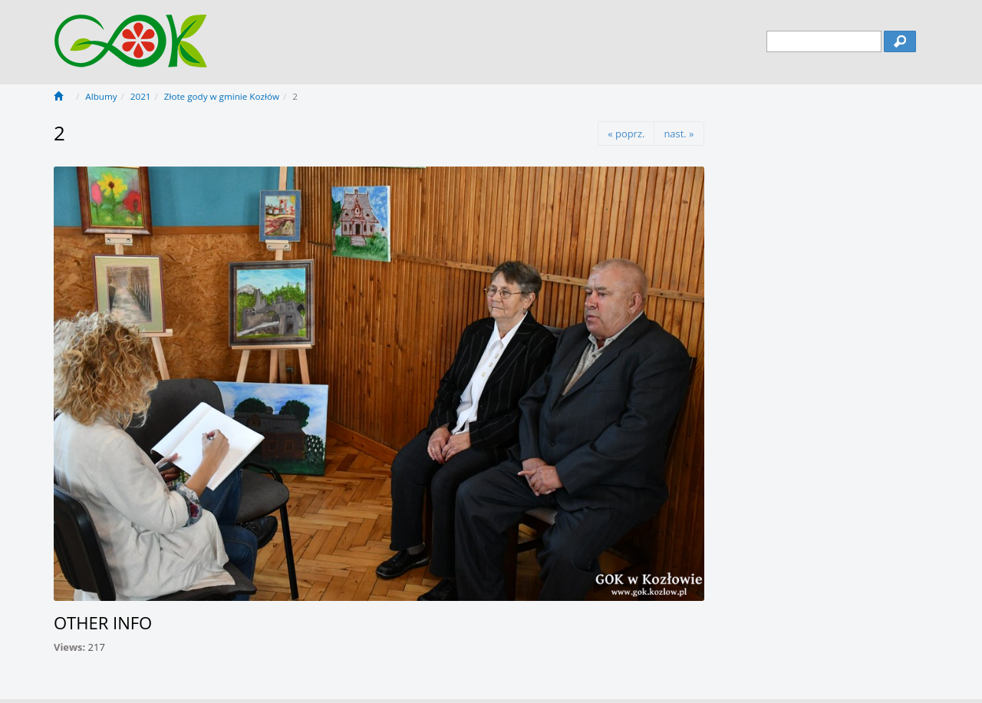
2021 (140, 96)
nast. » (679, 133)
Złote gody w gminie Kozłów (221, 96)
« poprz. (626, 133)
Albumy (101, 96)
